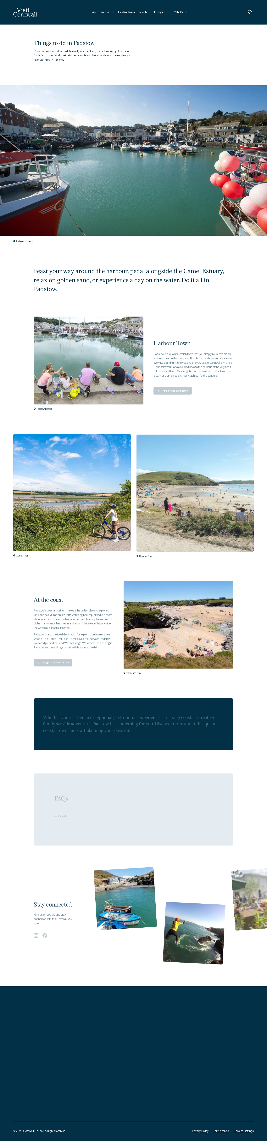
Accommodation (103, 12)
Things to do (161, 12)
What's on (180, 12)
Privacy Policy (200, 1131)
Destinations (126, 12)
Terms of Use (221, 1131)
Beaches (144, 12)
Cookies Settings (243, 1131)
